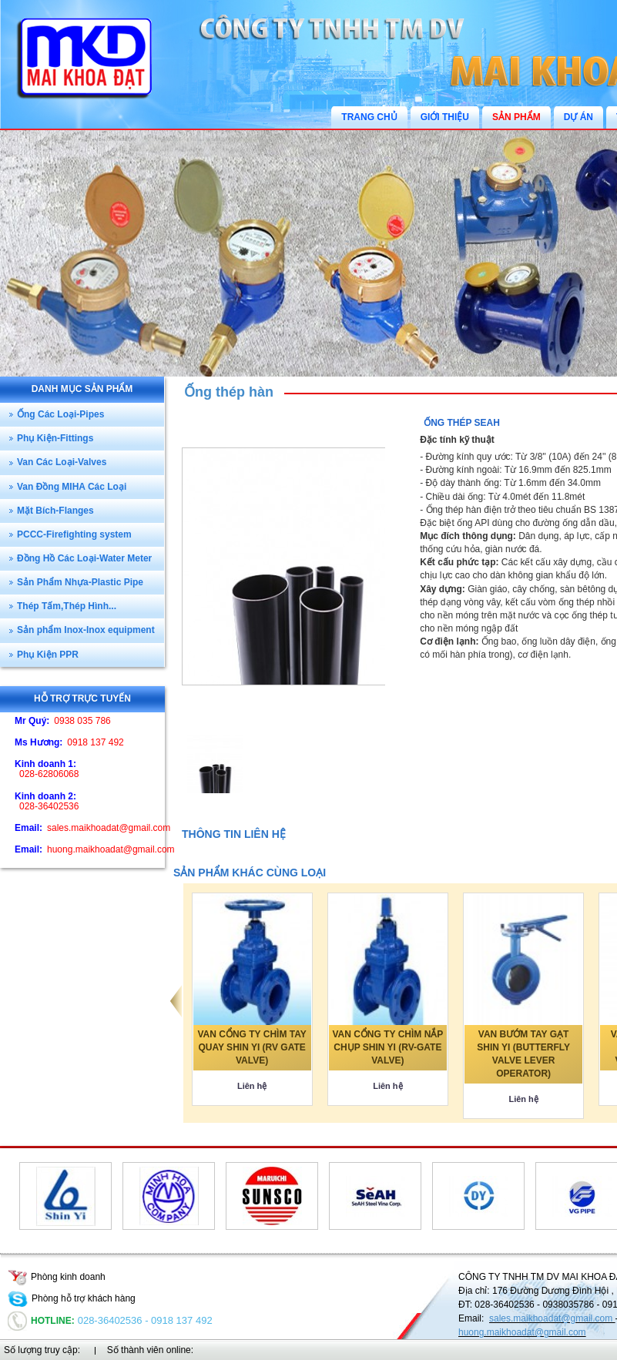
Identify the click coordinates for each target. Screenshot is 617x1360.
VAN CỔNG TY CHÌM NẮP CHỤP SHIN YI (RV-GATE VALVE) (387, 1047)
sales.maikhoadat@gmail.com (552, 1318)
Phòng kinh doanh (57, 1276)
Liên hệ (252, 1085)
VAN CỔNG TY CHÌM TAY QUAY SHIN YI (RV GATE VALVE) (252, 1047)
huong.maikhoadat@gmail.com (522, 1332)
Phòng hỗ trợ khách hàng (72, 1298)
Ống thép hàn (228, 392)
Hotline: (41, 1320)
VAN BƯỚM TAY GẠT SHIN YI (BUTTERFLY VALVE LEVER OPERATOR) (523, 1054)
